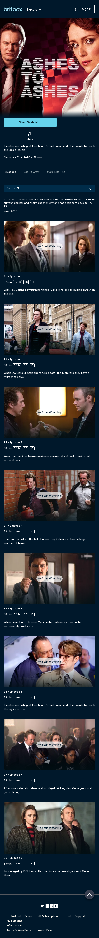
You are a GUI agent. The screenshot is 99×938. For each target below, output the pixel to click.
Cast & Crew (31, 172)
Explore (34, 9)
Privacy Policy (45, 930)
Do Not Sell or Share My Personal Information (19, 921)
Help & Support (75, 916)
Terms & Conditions (19, 930)
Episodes (10, 172)
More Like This (56, 172)
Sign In (87, 9)
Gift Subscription (47, 916)
